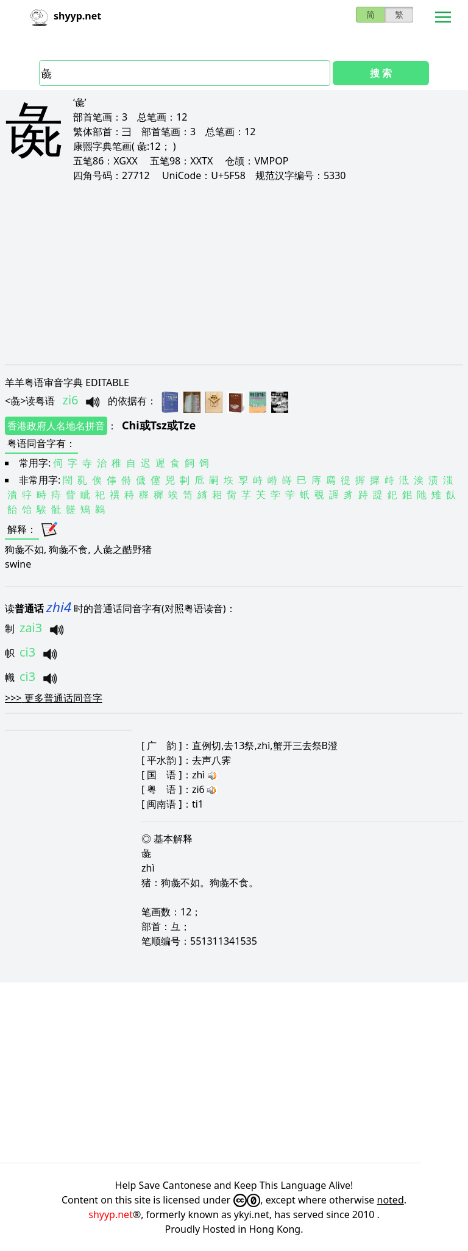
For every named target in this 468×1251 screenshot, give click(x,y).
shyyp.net (110, 1214)
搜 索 (381, 73)
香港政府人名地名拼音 (56, 425)
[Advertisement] (234, 273)
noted (390, 1200)
